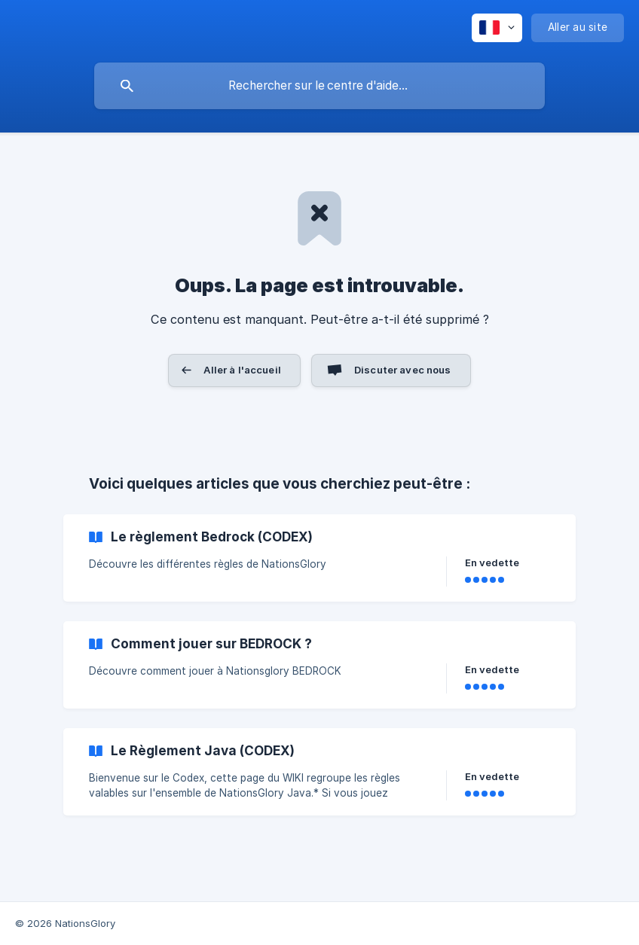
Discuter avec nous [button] (402, 370)
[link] (319, 558)
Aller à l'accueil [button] (242, 370)
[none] (497, 28)
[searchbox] (319, 85)
